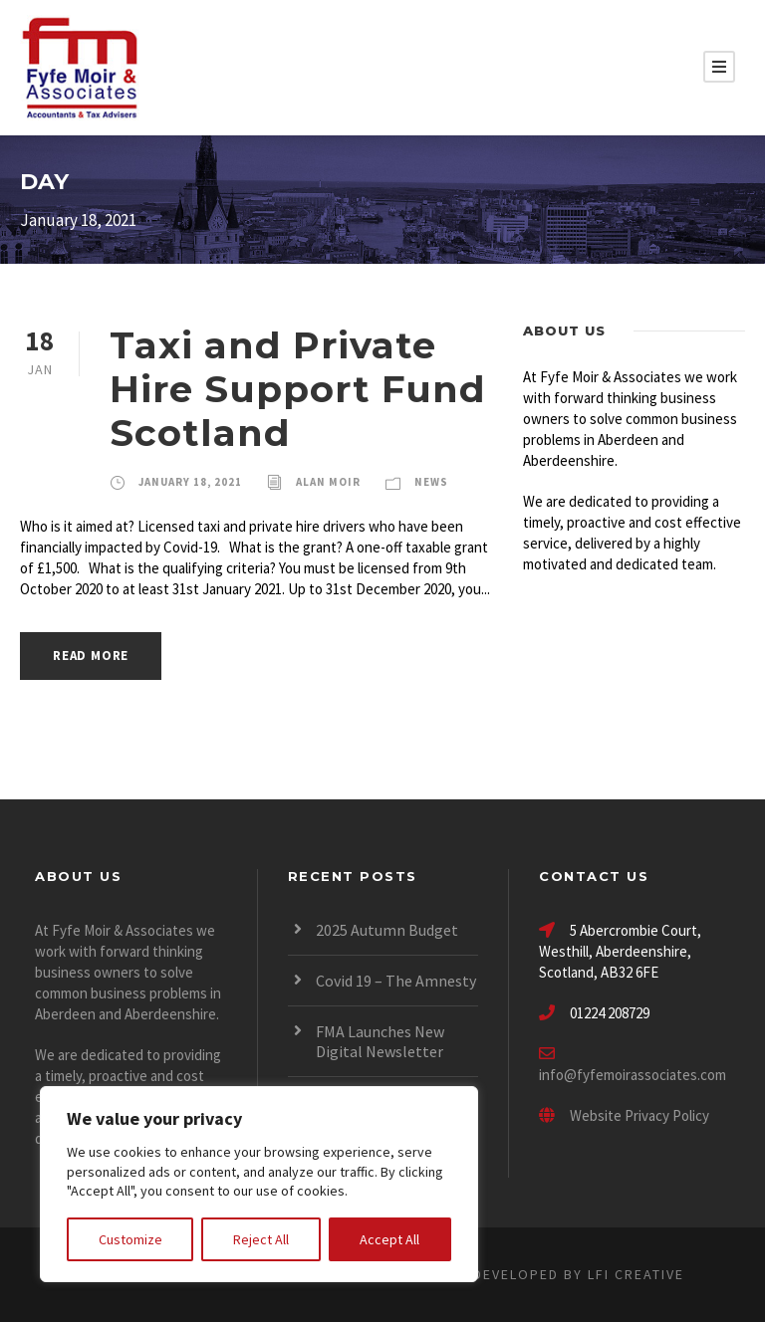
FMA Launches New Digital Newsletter (380, 1041)
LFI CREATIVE (636, 1274)
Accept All (389, 1239)
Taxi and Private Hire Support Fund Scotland (298, 389)
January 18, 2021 (190, 482)
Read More (90, 655)
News (431, 482)
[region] (259, 1184)
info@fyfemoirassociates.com (632, 1074)
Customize (130, 1239)
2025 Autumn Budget (387, 930)
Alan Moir (328, 482)
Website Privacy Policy (624, 1115)
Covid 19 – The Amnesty (396, 981)
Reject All (261, 1239)
